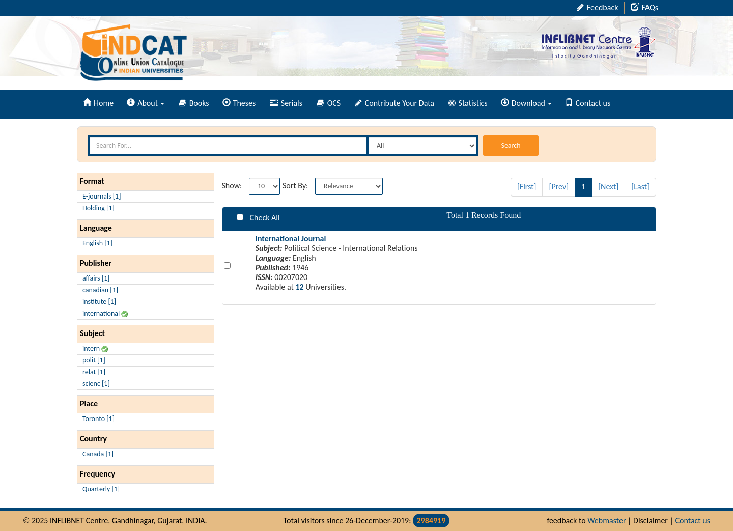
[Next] (608, 186)
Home (98, 103)
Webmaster (606, 520)
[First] (527, 186)
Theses (239, 103)
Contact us (587, 103)
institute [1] (99, 301)
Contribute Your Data (394, 103)
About (145, 103)
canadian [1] (100, 290)
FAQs (644, 7)
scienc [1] (96, 383)
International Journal (291, 238)
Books (194, 103)
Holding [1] (98, 208)
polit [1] (93, 360)
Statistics (468, 103)
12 (299, 287)
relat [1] (93, 372)
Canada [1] (98, 454)
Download (526, 103)
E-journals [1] (101, 196)
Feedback (597, 7)
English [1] (97, 243)
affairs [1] (95, 278)
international (105, 313)
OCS (329, 103)
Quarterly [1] (101, 489)
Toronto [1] (98, 418)
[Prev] (559, 186)
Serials (286, 103)
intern (95, 348)
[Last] (640, 186)
